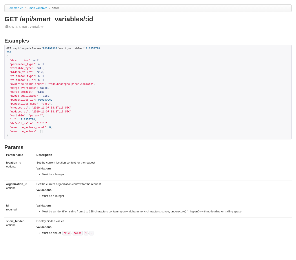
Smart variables (37, 8)
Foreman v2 (15, 8)
